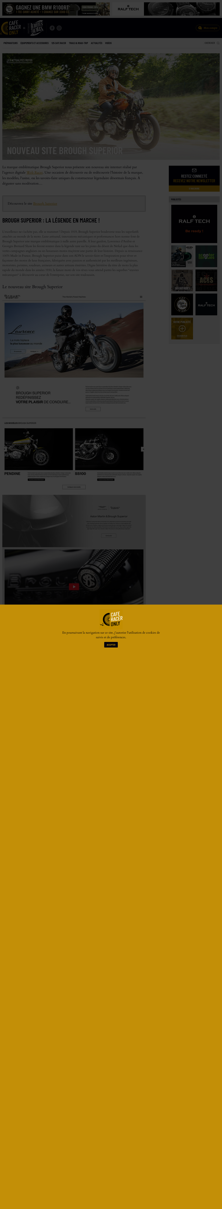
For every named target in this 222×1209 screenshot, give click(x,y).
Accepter (111, 644)
